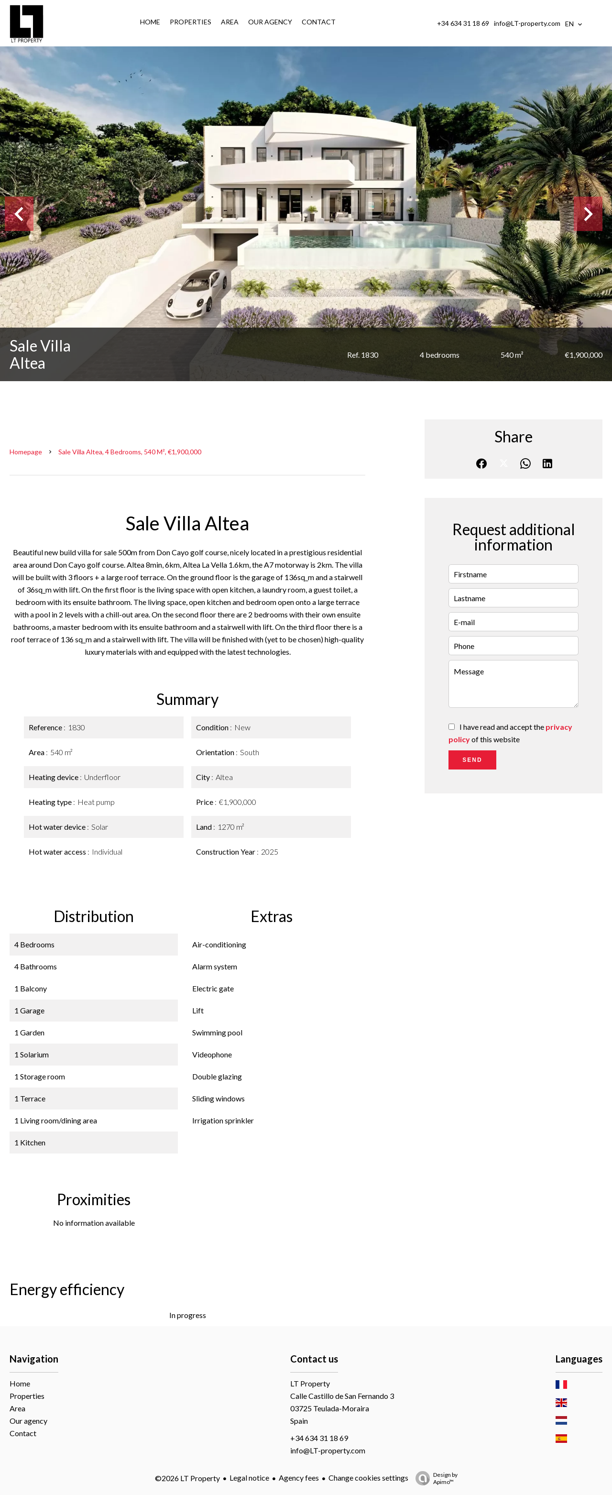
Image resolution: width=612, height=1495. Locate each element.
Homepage (26, 452)
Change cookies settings (368, 1477)
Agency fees (299, 1477)
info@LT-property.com (527, 23)
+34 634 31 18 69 (463, 23)
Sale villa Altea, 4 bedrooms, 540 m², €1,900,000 (129, 452)
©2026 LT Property (187, 1478)
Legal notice (249, 1477)
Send (472, 760)
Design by (434, 1478)
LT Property (310, 1383)
